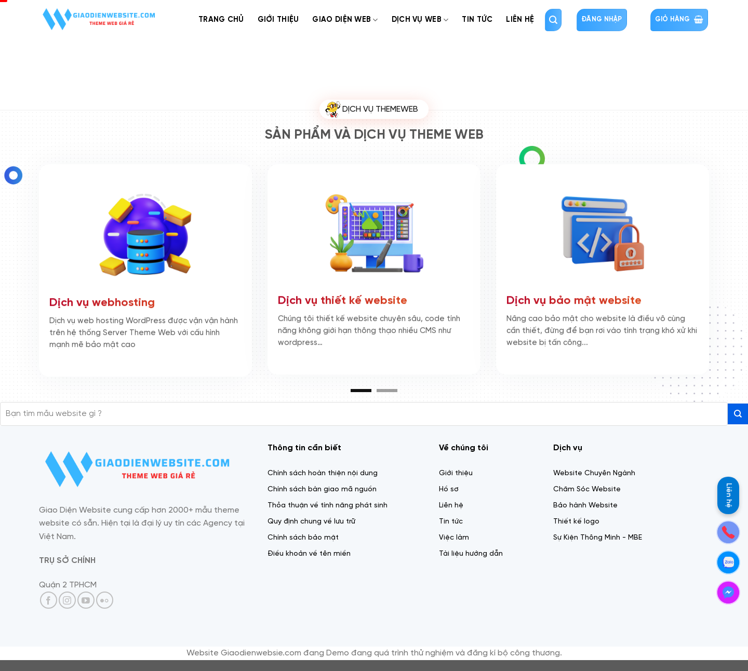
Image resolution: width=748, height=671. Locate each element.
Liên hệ (728, 495)
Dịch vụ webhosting (102, 299)
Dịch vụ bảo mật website (574, 297)
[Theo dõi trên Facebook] (48, 600)
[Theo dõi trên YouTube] (86, 600)
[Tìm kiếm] (553, 20)
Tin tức (477, 20)
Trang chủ (221, 20)
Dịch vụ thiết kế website (342, 297)
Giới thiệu (278, 20)
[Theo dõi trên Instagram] (67, 600)
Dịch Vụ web (420, 20)
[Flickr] (104, 600)
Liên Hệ (520, 20)
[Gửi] (738, 414)
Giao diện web (345, 20)
